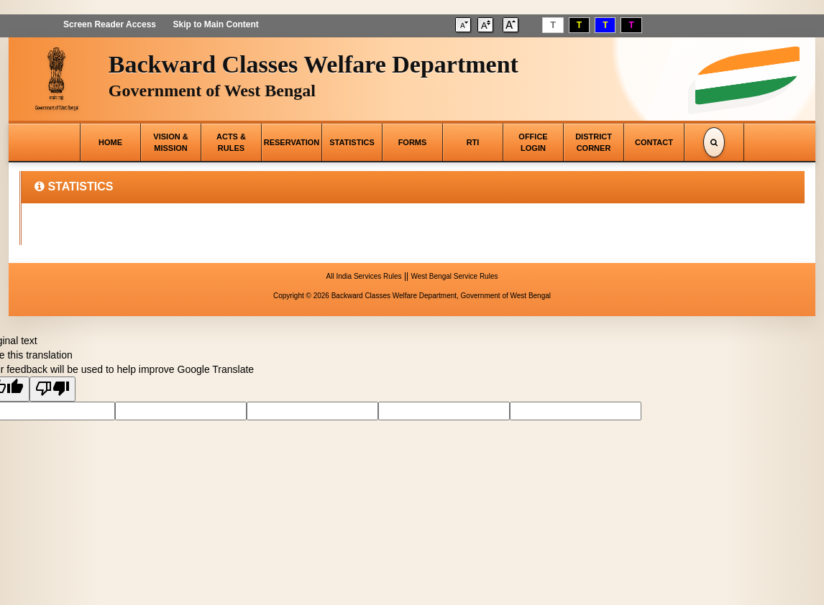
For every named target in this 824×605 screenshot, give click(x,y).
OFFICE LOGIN (532, 142)
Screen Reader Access (109, 24)
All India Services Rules (364, 276)
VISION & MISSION (170, 142)
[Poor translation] (52, 389)
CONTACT (654, 142)
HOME (110, 142)
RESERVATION (292, 142)
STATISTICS (352, 142)
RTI (473, 142)
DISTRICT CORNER (593, 142)
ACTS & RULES (231, 142)
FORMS (412, 142)
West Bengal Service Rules (454, 276)
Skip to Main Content (215, 24)
